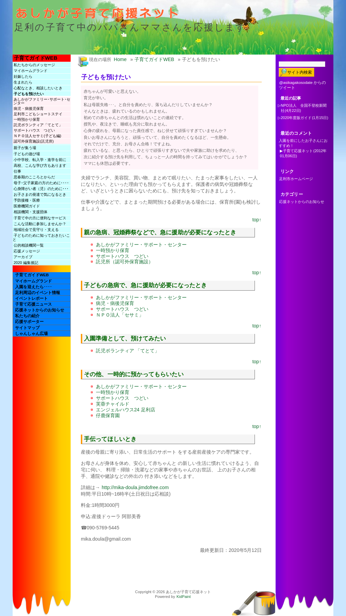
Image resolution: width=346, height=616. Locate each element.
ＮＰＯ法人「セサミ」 (120, 315)
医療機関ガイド (27, 206)
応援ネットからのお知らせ (39, 310)
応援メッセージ (27, 251)
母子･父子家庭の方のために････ (41, 183)
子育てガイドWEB (35, 58)
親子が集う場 (25, 148)
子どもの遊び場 (27, 154)
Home (120, 59)
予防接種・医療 (27, 200)
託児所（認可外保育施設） (124, 261)
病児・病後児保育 (29, 108)
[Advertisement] (164, 569)
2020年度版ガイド (296, 118)
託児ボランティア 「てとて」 (127, 350)
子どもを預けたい (29, 94)
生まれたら (23, 82)
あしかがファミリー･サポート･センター (41, 101)
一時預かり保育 (27, 119)
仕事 (17, 171)
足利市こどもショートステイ (38, 114)
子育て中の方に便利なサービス (40, 218)
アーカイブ (23, 257)
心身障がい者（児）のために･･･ (41, 189)
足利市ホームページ (296, 179)
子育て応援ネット (298, 151)
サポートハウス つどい (34, 130)
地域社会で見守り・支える (36, 230)
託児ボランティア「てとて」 (38, 125)
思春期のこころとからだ (34, 177)
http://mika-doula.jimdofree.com (135, 487)
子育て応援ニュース (33, 304)
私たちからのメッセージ (34, 65)
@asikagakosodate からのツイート (302, 85)
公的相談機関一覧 (29, 245)
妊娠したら (23, 76)
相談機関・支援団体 (30, 212)
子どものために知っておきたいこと (41, 237)
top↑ (256, 219)
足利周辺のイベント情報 (37, 293)
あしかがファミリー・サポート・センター (141, 244)
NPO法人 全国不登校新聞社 (304, 108)
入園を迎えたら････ (33, 287)
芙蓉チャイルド (112, 404)
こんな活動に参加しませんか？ (40, 224)
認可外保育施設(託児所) (34, 141)
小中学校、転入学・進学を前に (40, 160)
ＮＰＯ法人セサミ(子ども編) (37, 136)
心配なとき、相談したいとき (38, 88)
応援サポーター (29, 322)
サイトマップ (27, 328)
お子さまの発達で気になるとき (40, 194)
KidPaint (183, 597)
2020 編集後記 (26, 263)
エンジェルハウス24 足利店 (125, 409)
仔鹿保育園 (108, 415)
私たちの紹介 (27, 316)
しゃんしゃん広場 (31, 334)
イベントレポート (31, 298)
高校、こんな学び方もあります (40, 165)
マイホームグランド (30, 71)
